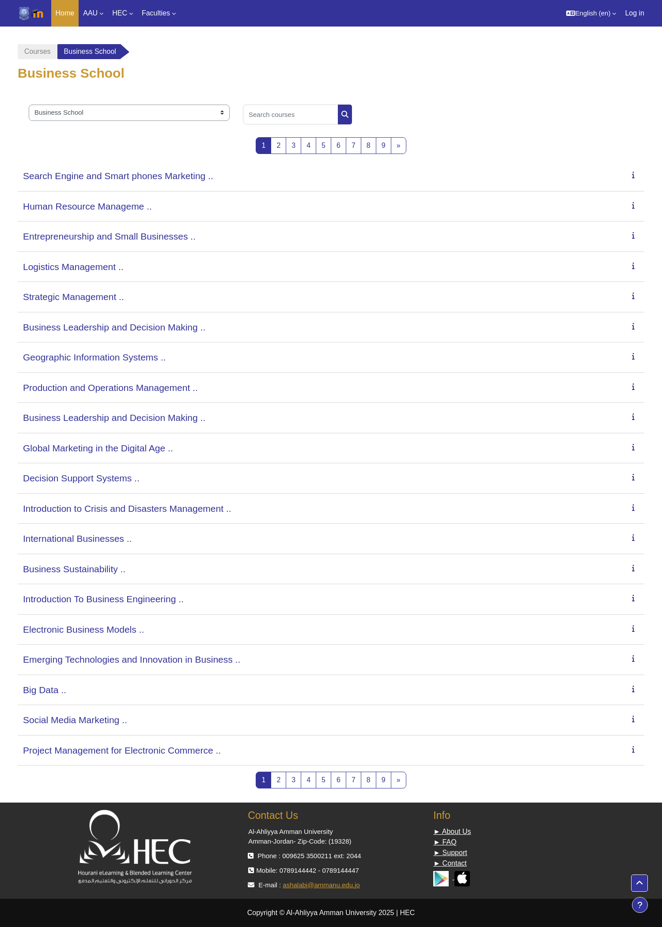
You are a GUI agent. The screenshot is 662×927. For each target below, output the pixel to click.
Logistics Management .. (73, 267)
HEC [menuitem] (119, 13)
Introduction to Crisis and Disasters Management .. (127, 508)
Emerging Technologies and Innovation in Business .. (131, 659)
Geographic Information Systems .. (94, 357)
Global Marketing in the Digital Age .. (98, 448)
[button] (591, 13)
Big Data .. (44, 690)
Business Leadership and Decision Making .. (114, 327)
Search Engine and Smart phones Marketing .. (118, 176)
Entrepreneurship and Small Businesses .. (109, 236)
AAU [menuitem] (90, 13)
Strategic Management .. (73, 297)
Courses (37, 51)
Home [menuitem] (65, 13)
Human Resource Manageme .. (87, 206)
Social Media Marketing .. (75, 720)
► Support (450, 852)
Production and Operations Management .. (110, 388)
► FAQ (444, 842)
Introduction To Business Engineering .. (103, 599)
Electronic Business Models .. (83, 629)
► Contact (449, 863)
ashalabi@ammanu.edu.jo (321, 885)
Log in (634, 13)
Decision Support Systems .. (81, 478)
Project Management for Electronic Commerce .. (122, 750)
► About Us (452, 831)
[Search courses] (290, 114)
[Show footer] (640, 905)
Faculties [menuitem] (156, 13)
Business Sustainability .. (74, 569)
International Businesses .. (77, 538)
